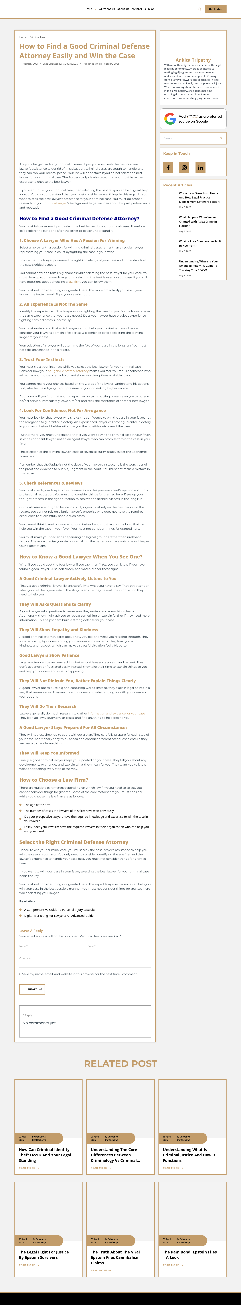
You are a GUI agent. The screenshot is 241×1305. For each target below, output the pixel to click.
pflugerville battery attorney (68, 371)
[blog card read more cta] (46, 1168)
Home (23, 37)
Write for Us (107, 9)
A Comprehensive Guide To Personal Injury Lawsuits (59, 910)
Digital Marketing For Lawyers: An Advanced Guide (59, 916)
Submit (35, 989)
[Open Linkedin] (200, 167)
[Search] (221, 138)
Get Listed (215, 9)
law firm (74, 281)
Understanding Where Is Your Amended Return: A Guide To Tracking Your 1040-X (198, 266)
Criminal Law (37, 37)
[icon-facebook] (168, 167)
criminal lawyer (56, 203)
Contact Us (138, 9)
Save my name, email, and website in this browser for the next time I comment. (79, 974)
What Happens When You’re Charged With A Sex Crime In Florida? (198, 221)
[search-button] (199, 9)
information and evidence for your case (116, 713)
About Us (123, 9)
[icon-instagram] (184, 167)
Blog (151, 9)
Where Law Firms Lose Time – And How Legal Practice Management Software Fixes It (199, 197)
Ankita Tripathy (193, 60)
